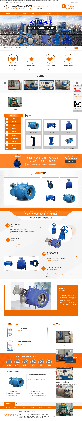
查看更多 (60, 307)
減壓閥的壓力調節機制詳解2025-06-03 (37, 391)
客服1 (80, 88)
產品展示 (13, 115)
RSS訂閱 (76, 2)
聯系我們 (57, 13)
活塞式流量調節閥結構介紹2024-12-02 (14, 395)
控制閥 (14, 128)
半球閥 (14, 122)
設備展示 (41, 76)
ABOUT (68, 289)
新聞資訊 (49, 13)
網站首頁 (8, 13)
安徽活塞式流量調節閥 (23, 47)
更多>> (29, 384)
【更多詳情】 (19, 330)
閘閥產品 (24, 13)
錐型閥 (14, 145)
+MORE (76, 323)
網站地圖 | (72, 2)
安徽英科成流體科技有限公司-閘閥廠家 (41, 214)
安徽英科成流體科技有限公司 (18, 6)
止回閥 (14, 141)
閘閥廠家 (49, 416)
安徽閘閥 (10, 47)
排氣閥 (14, 135)
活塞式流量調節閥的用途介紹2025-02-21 (37, 393)
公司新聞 (9, 371)
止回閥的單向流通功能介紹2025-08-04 (14, 391)
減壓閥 (14, 131)
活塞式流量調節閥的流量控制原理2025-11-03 (37, 374)
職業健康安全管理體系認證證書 (24, 341)
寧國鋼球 (17, 403)
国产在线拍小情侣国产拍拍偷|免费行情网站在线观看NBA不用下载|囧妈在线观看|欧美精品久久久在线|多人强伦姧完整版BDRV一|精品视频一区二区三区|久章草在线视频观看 (29, 0)
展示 (41, 173)
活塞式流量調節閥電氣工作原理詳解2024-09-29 (38, 395)
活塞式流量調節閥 (13, 138)
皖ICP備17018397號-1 (32, 416)
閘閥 (14, 118)
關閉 (81, 85)
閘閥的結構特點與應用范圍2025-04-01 (14, 393)
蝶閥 (14, 125)
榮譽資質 (40, 13)
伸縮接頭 (14, 148)
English (65, 13)
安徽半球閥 (16, 47)
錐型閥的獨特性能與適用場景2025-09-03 (62, 382)
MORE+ (76, 115)
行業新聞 (17, 371)
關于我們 (16, 13)
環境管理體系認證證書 (22, 328)
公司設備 (32, 13)
